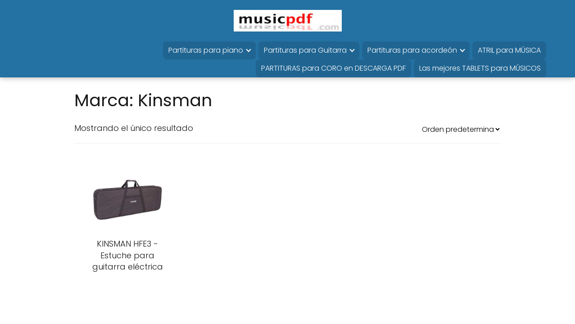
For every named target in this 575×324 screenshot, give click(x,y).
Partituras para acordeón (412, 50)
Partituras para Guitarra (305, 50)
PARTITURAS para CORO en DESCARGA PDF (333, 68)
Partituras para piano (205, 50)
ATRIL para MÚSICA (509, 50)
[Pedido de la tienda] (460, 129)
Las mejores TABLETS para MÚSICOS (480, 68)
